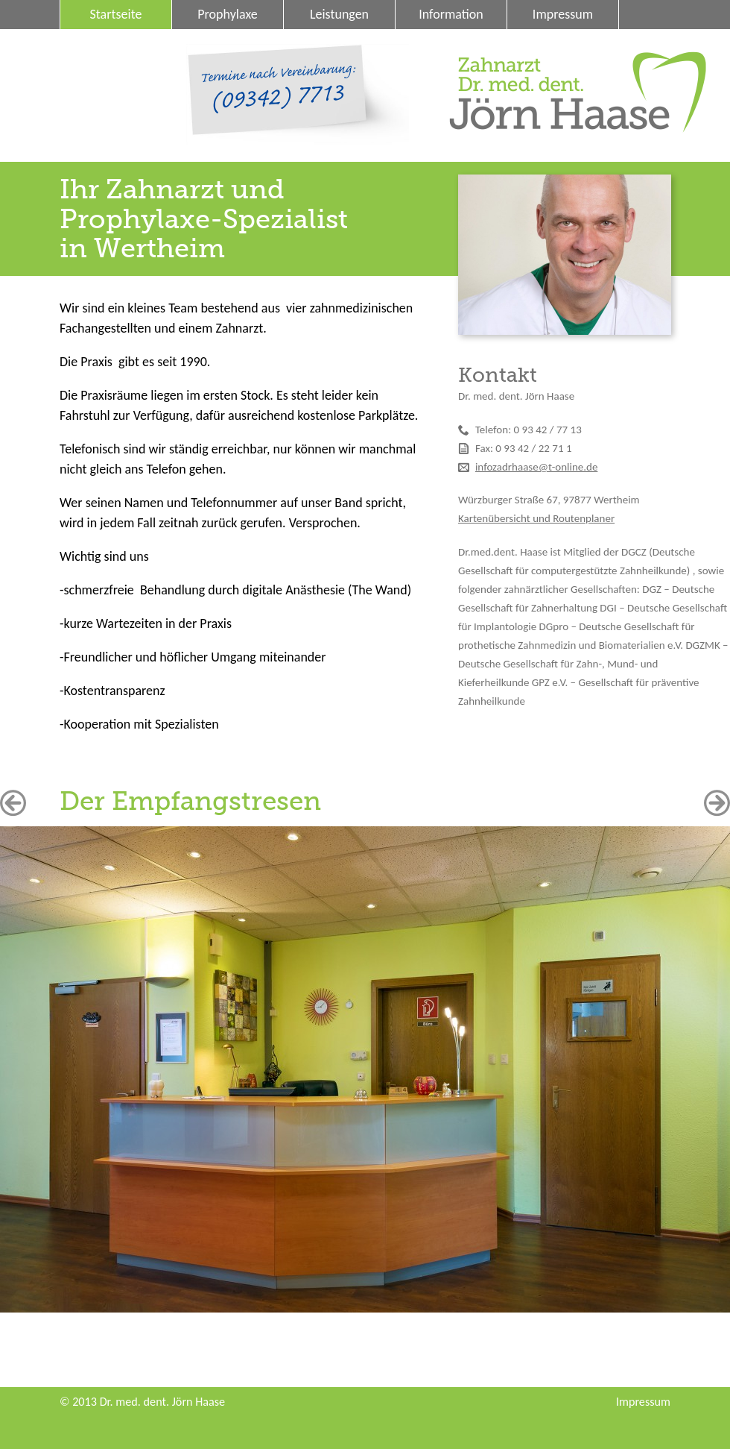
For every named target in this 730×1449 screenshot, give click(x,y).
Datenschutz (114, 43)
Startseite (116, 14)
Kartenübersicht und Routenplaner (536, 518)
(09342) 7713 (277, 99)
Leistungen (339, 14)
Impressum (563, 14)
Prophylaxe (227, 14)
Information (451, 14)
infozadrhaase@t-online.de (536, 467)
